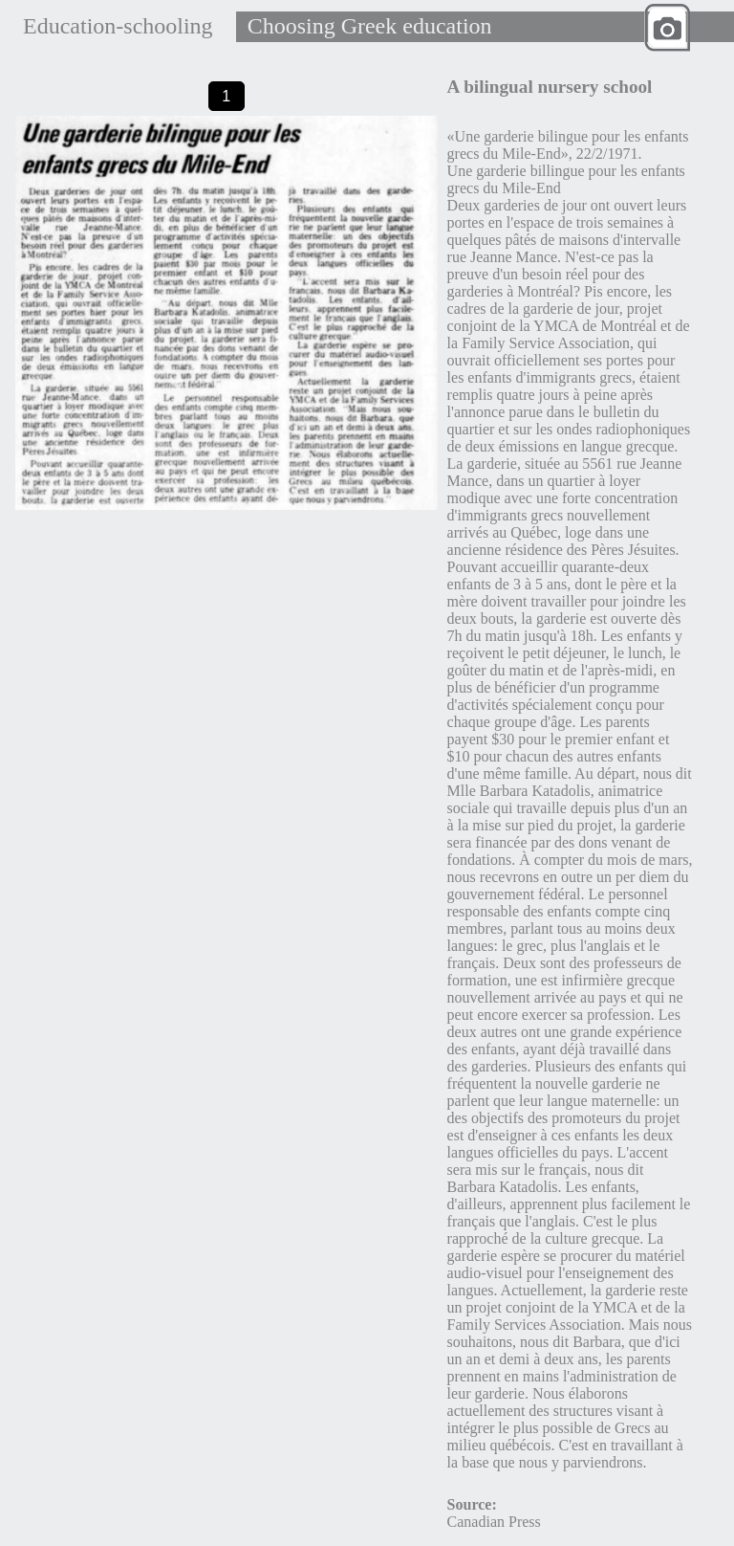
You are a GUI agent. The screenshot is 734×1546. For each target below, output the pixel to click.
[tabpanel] (226, 313)
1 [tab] (226, 95)
